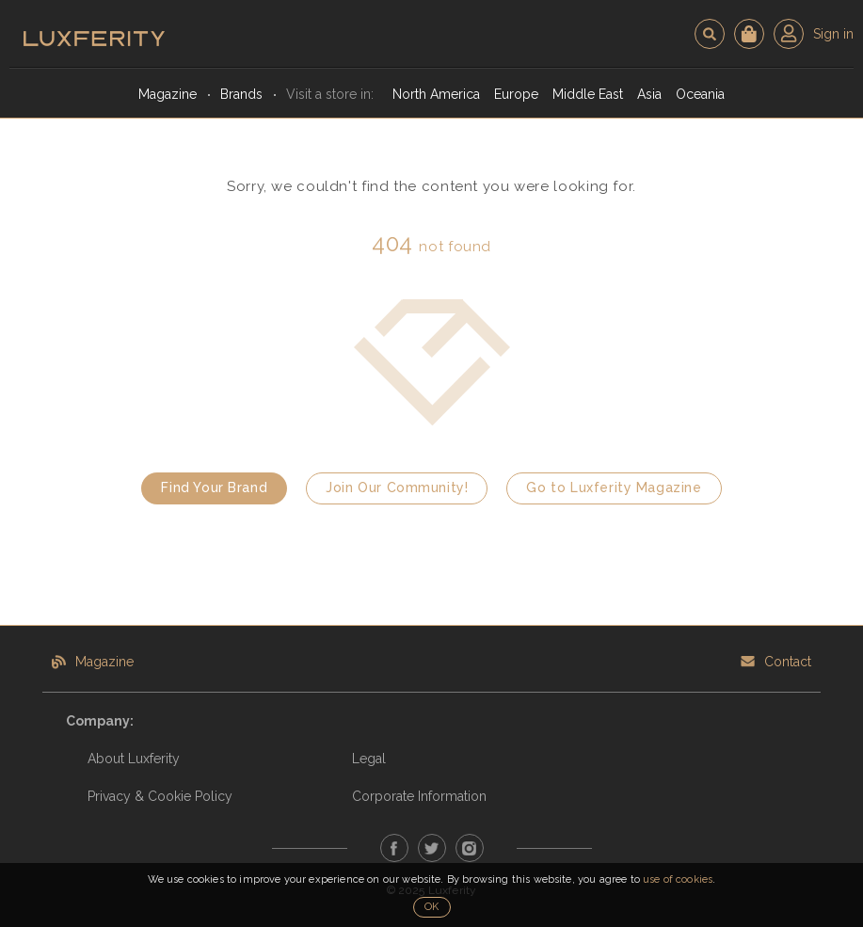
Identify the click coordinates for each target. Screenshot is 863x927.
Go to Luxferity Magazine (613, 487)
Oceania (700, 94)
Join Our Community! (397, 487)
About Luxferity (134, 758)
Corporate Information (419, 796)
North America (436, 94)
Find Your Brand (214, 487)
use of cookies (677, 879)
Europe (516, 94)
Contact (787, 661)
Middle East (587, 94)
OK (431, 907)
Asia (649, 94)
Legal (369, 758)
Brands (241, 94)
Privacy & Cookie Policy (160, 796)
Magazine (167, 94)
